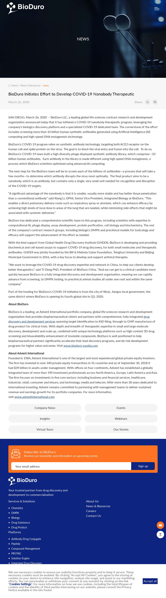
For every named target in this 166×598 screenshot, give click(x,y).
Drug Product (19, 527)
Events (121, 407)
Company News (45, 407)
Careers (91, 510)
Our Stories (121, 429)
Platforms (14, 532)
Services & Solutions (21, 501)
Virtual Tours (45, 429)
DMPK (15, 512)
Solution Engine (20, 558)
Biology (15, 517)
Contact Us (93, 515)
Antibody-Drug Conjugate (26, 538)
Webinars (121, 418)
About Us (92, 501)
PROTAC (16, 553)
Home (13, 85)
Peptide (15, 543)
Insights (45, 418)
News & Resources (30, 85)
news (46, 85)
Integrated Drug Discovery (26, 563)
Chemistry (17, 508)
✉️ (160, 525)
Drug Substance (20, 522)
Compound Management (25, 548)
